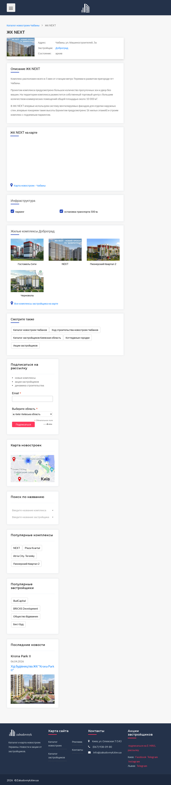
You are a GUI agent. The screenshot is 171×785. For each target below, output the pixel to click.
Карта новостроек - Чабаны (28, 185)
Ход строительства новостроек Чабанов (75, 329)
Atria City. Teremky (24, 555)
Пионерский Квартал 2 (26, 563)
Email (16, 393)
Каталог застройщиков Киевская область (37, 337)
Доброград (61, 47)
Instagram (134, 761)
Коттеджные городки (77, 337)
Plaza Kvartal (32, 547)
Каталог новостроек (55, 743)
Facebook (140, 757)
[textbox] (33, 510)
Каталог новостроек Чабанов (30, 329)
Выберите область (25, 409)
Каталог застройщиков (56, 755)
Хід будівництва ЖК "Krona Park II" (32, 668)
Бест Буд (18, 624)
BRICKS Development (25, 608)
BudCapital (19, 600)
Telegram (152, 757)
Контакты (77, 749)
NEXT (16, 547)
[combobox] (33, 510)
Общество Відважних (25, 616)
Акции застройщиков (25, 345)
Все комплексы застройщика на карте (34, 303)
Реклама (77, 741)
